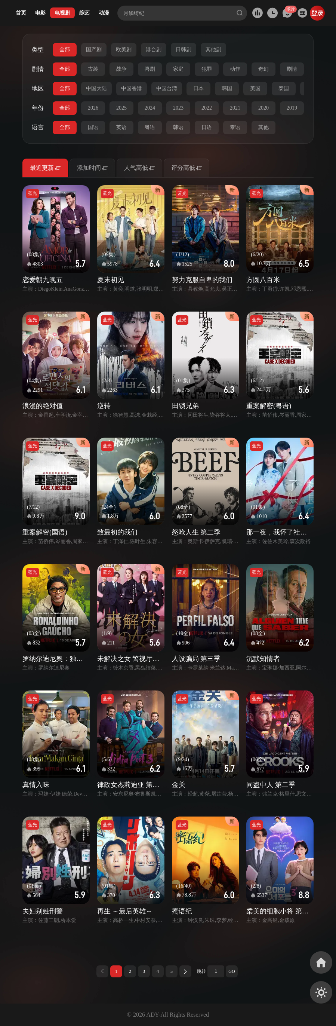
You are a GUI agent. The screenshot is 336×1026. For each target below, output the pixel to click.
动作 (235, 69)
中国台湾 (166, 88)
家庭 (178, 69)
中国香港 (131, 88)
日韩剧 (183, 49)
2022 (206, 108)
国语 (93, 127)
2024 (150, 108)
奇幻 (263, 69)
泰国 (283, 88)
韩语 (178, 127)
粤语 (150, 127)
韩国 (227, 88)
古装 (93, 69)
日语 (206, 127)
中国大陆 (96, 88)
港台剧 (153, 49)
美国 (255, 88)
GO (231, 971)
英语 (121, 127)
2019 (292, 108)
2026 (93, 108)
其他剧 (213, 49)
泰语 (235, 127)
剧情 (292, 69)
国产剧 (94, 49)
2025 (121, 108)
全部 (64, 49)
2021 (235, 108)
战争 (121, 69)
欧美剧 (124, 49)
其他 (263, 127)
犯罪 (206, 69)
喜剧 (150, 69)
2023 (178, 108)
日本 (198, 88)
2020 (263, 108)
